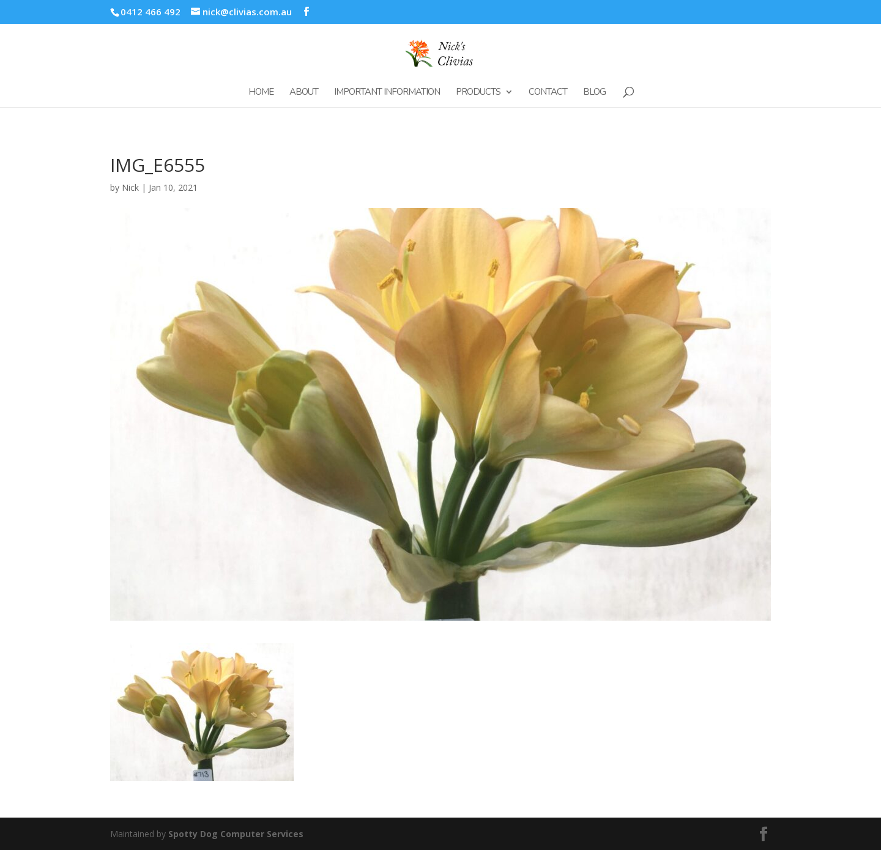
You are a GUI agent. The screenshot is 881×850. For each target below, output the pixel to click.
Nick (130, 187)
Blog (594, 92)
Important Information (387, 92)
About (303, 92)
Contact (548, 92)
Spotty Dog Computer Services (235, 834)
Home (260, 92)
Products (478, 92)
